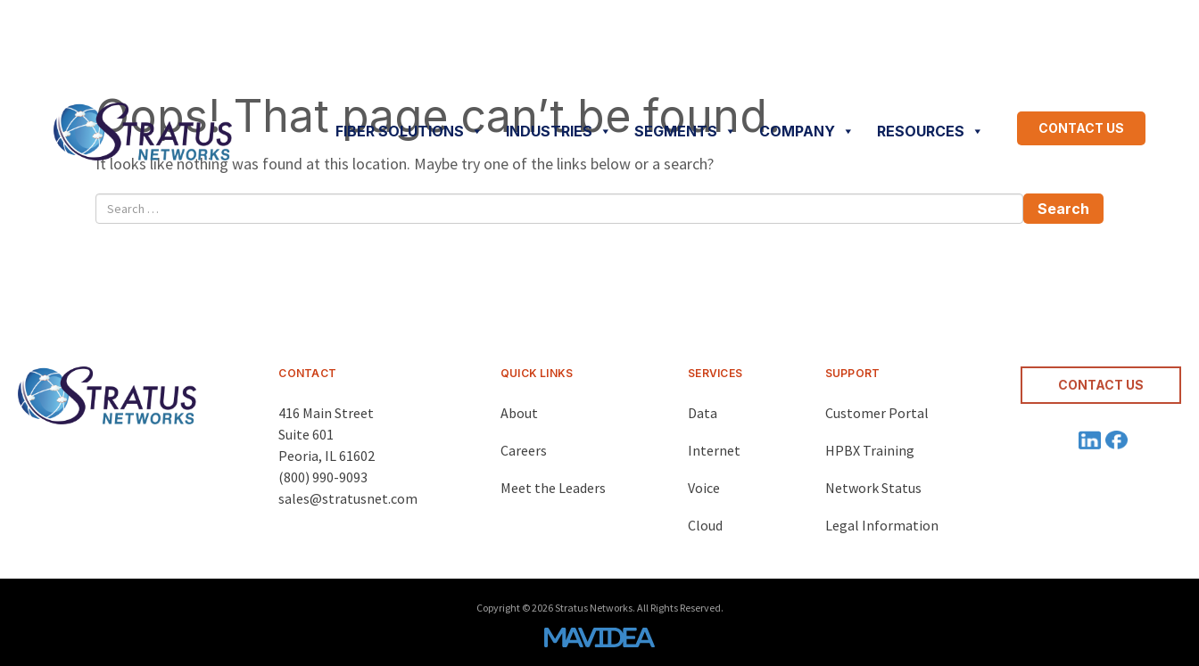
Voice (704, 488)
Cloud (705, 525)
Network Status (873, 488)
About (519, 413)
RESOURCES (930, 131)
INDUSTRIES (559, 131)
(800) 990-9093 (323, 477)
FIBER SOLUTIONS (409, 131)
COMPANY (807, 131)
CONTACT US (1081, 128)
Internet (714, 450)
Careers (523, 450)
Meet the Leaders (553, 488)
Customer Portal (877, 413)
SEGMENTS (685, 131)
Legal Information (882, 525)
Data (702, 413)
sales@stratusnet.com (348, 498)
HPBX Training (869, 450)
